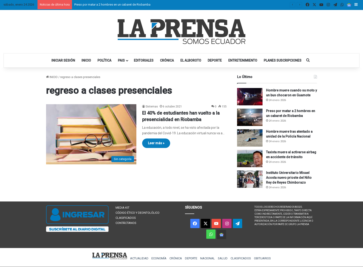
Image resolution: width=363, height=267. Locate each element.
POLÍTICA (104, 60)
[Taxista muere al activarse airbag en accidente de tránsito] (250, 158)
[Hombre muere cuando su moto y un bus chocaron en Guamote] (250, 96)
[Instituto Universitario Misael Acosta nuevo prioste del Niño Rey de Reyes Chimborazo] (250, 179)
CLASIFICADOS (126, 218)
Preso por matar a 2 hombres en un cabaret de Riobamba (112, 4)
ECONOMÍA (158, 258)
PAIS (121, 60)
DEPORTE (215, 60)
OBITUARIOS (262, 258)
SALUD (223, 258)
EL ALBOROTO (190, 60)
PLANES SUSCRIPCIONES (282, 60)
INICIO (86, 60)
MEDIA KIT (122, 207)
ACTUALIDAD (139, 258)
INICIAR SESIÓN (63, 60)
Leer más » (156, 143)
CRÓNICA (167, 60)
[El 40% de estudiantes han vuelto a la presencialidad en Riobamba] (91, 134)
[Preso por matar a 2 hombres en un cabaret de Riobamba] (250, 117)
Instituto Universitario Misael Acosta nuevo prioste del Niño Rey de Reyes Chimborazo (289, 177)
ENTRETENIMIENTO (242, 60)
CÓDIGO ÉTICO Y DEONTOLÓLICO (138, 212)
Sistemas (152, 106)
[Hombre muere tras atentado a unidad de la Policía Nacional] (250, 138)
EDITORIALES (143, 60)
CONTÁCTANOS (126, 223)
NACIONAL (207, 258)
